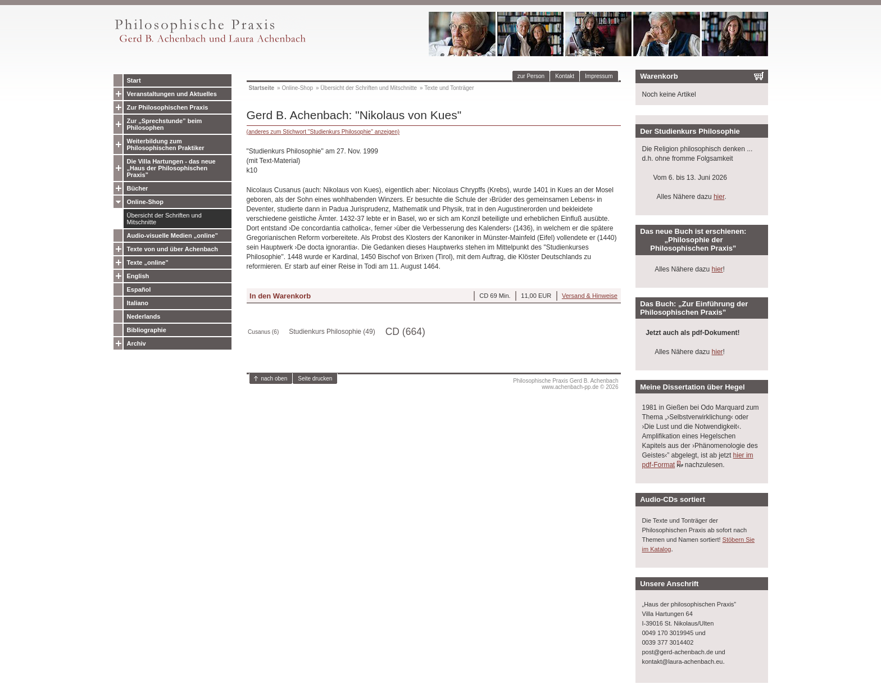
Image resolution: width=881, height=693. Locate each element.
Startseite (262, 88)
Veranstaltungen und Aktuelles (172, 93)
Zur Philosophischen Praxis (167, 107)
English (138, 276)
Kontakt (564, 76)
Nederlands (144, 316)
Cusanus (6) (263, 332)
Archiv (136, 343)
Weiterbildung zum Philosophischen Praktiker (166, 144)
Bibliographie (146, 330)
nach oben (274, 378)
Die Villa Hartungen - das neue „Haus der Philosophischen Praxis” (171, 168)
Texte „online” (148, 262)
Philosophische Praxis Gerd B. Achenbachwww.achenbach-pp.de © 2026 (565, 384)
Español (139, 289)
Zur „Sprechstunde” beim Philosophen (164, 124)
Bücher (137, 188)
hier (719, 197)
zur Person (530, 76)
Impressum (598, 76)
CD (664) (405, 331)
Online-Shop (145, 201)
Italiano (138, 303)
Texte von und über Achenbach (173, 249)
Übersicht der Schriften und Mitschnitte (164, 218)
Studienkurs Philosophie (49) (332, 332)
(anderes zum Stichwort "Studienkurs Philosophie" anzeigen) (323, 132)
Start (134, 80)
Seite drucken (315, 378)
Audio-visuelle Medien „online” (173, 235)
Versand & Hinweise (589, 295)
